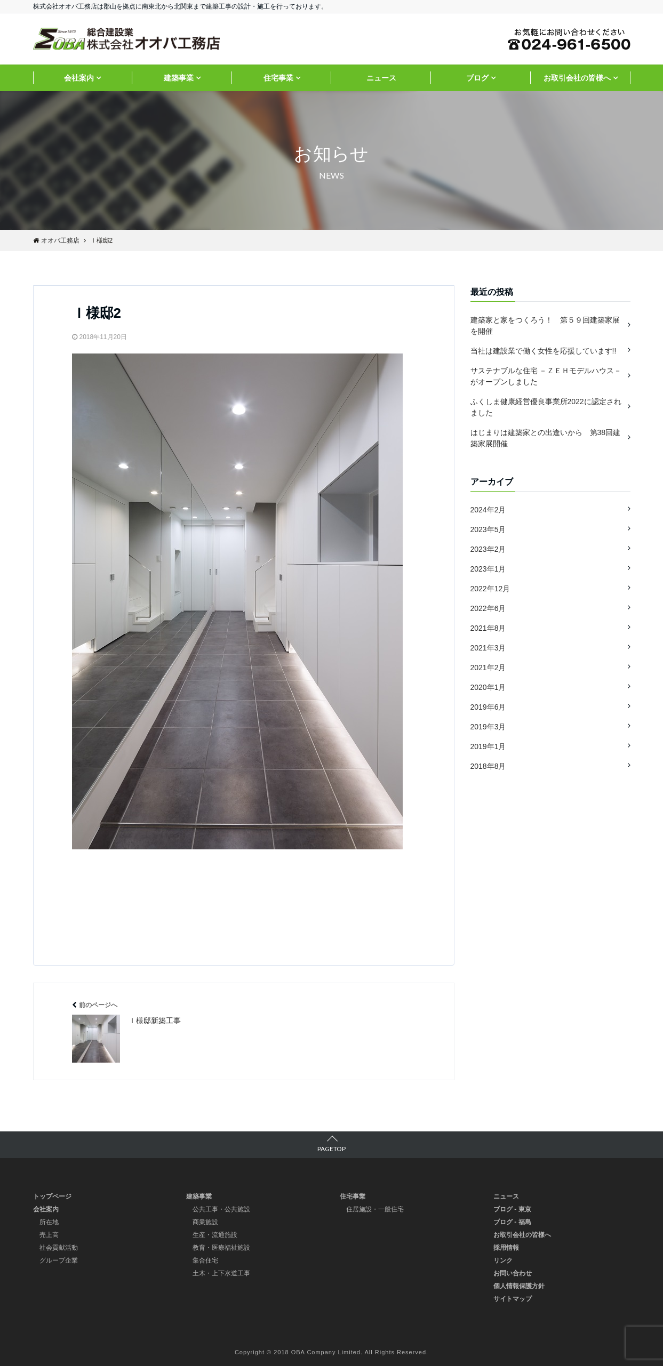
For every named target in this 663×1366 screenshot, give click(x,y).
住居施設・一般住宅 (375, 1209)
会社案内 (79, 78)
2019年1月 (488, 746)
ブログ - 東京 (512, 1209)
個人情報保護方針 (519, 1286)
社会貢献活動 (58, 1247)
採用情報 (506, 1247)
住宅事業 (278, 78)
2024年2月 (488, 509)
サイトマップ (512, 1299)
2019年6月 (488, 707)
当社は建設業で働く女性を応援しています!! (543, 351)
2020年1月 (488, 687)
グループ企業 (58, 1260)
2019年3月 (488, 726)
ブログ (477, 78)
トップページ (52, 1196)
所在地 (49, 1222)
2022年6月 (488, 608)
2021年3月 (488, 648)
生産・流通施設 (215, 1235)
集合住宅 (205, 1260)
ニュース (381, 78)
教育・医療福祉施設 (221, 1247)
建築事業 (179, 78)
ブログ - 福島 (512, 1222)
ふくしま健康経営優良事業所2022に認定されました (545, 407)
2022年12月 (490, 588)
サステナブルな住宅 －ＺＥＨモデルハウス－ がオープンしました (546, 376)
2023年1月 (488, 569)
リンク (503, 1260)
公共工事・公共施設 (221, 1209)
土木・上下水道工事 (221, 1273)
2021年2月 (488, 667)
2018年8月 (488, 766)
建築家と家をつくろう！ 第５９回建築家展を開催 (545, 325)
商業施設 (205, 1222)
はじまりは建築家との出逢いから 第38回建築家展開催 (545, 438)
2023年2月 (488, 549)
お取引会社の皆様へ (577, 78)
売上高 (49, 1235)
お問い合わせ (512, 1273)
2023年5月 (488, 529)
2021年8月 (488, 628)
